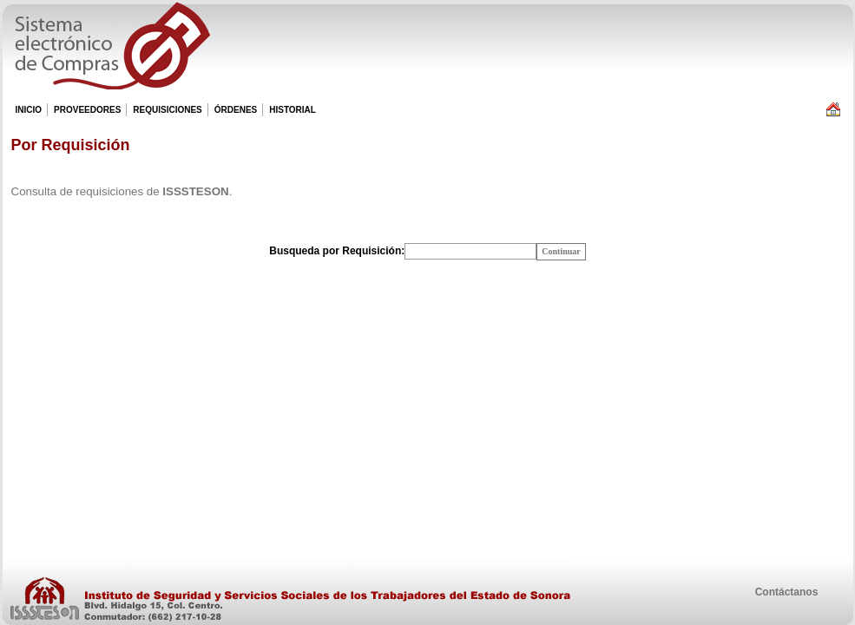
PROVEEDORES (86, 110)
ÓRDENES (235, 110)
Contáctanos (787, 592)
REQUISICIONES (166, 110)
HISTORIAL (292, 110)
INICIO (29, 110)
